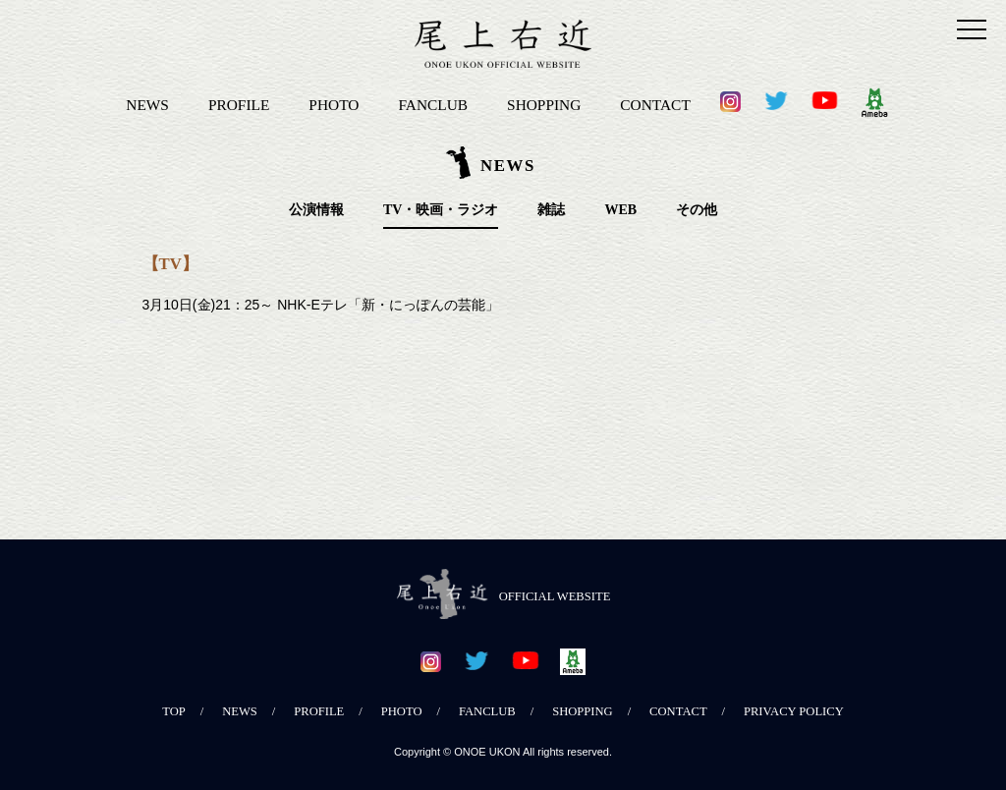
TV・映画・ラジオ (440, 209)
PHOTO (333, 104)
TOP (174, 711)
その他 (696, 209)
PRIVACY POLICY (794, 711)
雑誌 (551, 209)
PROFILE (238, 104)
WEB (620, 209)
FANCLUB (433, 104)
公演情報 (316, 209)
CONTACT (655, 104)
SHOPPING (544, 104)
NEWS (147, 104)
